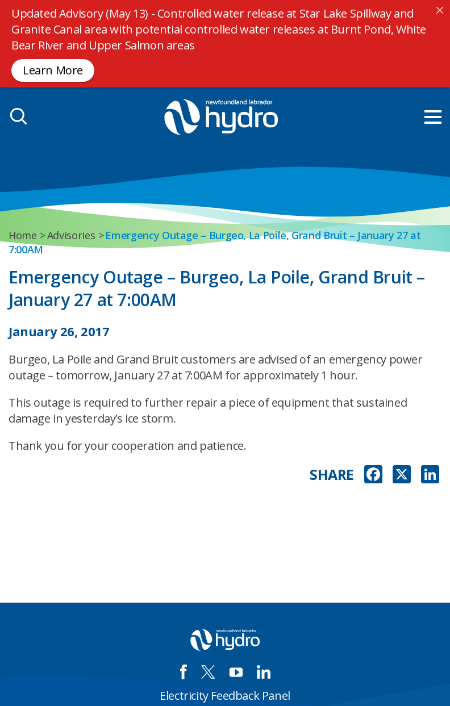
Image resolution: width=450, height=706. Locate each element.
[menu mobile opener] (432, 117)
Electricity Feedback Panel (225, 695)
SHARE (332, 474)
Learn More (53, 70)
